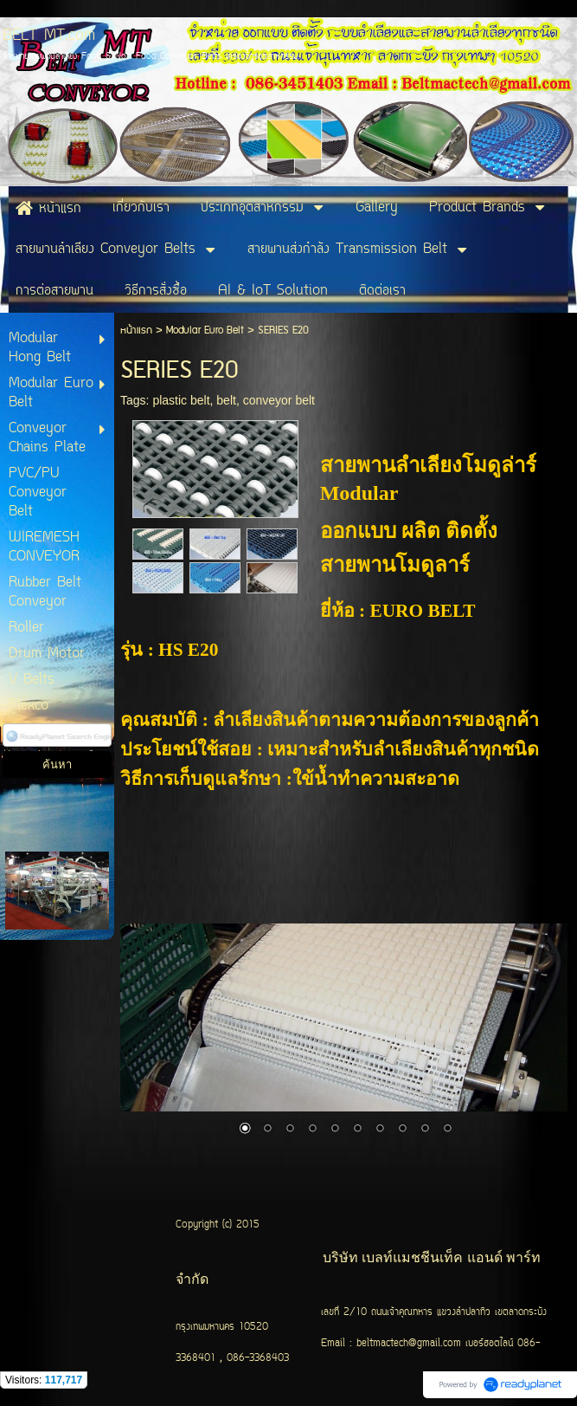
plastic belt (180, 400)
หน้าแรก (136, 330)
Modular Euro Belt (206, 330)
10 (447, 1129)
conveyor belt (279, 400)
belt (226, 400)
